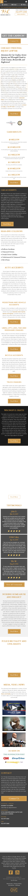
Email (14, 4)
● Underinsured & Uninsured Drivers (13, 257)
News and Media (5, 694)
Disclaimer (11, 885)
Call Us (4, 4)
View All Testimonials (14, 585)
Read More (14, 114)
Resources (9, 883)
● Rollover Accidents (7, 249)
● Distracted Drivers (7, 252)
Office (23, 4)
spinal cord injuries (8, 313)
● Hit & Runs (5, 260)
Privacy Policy (17, 883)
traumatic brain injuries (18, 311)
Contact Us (14, 41)
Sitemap (17, 885)
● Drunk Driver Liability (9, 255)
